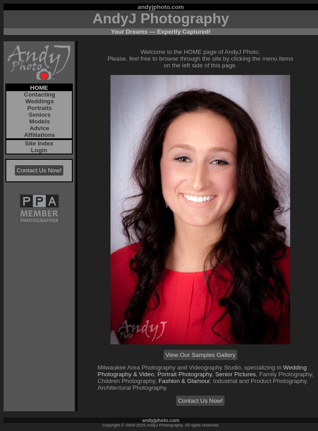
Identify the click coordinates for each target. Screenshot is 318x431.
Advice (38, 128)
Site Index (39, 143)
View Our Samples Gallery (200, 355)
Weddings (39, 101)
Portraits (39, 108)
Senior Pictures (235, 374)
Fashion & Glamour (184, 381)
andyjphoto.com (161, 7)
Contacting (38, 94)
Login (39, 150)
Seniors (39, 114)
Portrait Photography (184, 374)
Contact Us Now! (39, 170)
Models (38, 121)
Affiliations (38, 135)
